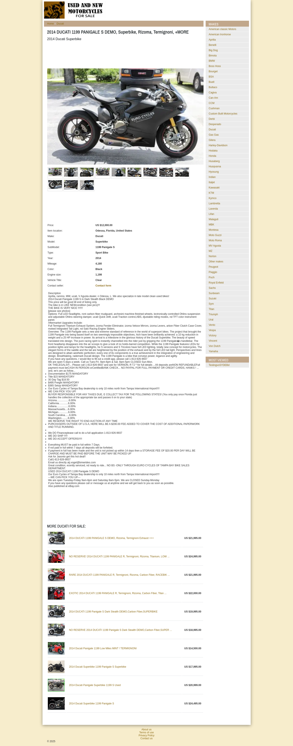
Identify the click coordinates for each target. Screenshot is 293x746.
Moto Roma (215, 240)
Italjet (212, 182)
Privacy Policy (146, 735)
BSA (211, 76)
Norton (212, 256)
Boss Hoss (215, 66)
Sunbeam (214, 293)
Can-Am (213, 97)
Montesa (214, 229)
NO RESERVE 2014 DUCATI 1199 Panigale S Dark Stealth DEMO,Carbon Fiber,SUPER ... (120, 630)
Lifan (211, 214)
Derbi (212, 118)
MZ (210, 251)
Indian (212, 177)
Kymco (213, 198)
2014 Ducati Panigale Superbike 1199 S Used (95, 685)
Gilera (212, 140)
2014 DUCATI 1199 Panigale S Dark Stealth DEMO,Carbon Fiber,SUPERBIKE (113, 611)
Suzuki (212, 298)
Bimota (213, 55)
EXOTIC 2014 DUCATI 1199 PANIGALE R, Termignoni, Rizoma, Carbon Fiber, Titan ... (117, 593)
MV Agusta (215, 245)
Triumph (213, 314)
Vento (212, 324)
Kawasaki (214, 187)
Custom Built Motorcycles (223, 113)
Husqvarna (215, 166)
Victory (212, 335)
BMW (212, 60)
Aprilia (212, 39)
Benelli (212, 45)
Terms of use (146, 732)
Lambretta (214, 203)
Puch (212, 277)
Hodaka (213, 150)
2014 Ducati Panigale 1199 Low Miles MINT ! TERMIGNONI (103, 648)
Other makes (216, 261)
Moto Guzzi (215, 235)
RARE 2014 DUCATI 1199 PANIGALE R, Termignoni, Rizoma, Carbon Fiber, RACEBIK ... (119, 574)
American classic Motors (222, 29)
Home (50, 23)
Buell (212, 81)
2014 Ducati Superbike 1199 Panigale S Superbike (97, 666)
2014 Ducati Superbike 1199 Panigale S (91, 703)
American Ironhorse (220, 34)
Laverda (213, 208)
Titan (211, 309)
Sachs (212, 287)
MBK (211, 224)
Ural (211, 319)
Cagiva (213, 92)
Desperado (215, 124)
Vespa (212, 330)
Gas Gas (214, 134)
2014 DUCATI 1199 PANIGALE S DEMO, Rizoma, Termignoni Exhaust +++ (111, 538)
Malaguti (213, 219)
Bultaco (213, 87)
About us (146, 729)
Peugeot (213, 266)
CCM (212, 103)
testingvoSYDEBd (219, 365)
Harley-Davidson (218, 145)
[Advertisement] (124, 54)
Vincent (213, 340)
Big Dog (213, 50)
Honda (212, 155)
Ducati (60, 23)
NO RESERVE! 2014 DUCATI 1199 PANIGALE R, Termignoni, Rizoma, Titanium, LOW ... (119, 556)
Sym (211, 303)
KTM (211, 192)
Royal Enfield (216, 282)
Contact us (146, 738)
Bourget (213, 71)
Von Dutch (214, 346)
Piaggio (213, 272)
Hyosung (214, 171)
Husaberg (214, 161)
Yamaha (213, 351)
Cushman (214, 108)
